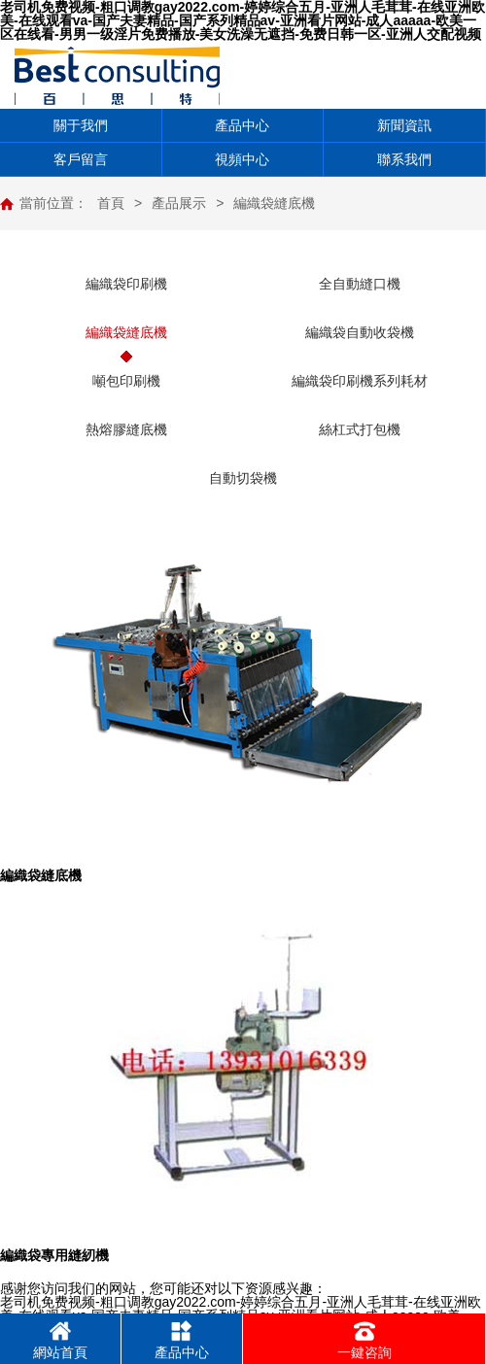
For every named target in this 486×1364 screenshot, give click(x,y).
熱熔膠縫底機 (126, 429)
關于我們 (80, 125)
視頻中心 (242, 159)
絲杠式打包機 (359, 429)
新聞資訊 (404, 125)
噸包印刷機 (126, 381)
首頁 (110, 203)
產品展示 (179, 203)
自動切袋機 (243, 478)
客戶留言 (80, 159)
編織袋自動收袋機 (359, 332)
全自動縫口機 (359, 283)
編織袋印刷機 (126, 283)
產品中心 (242, 125)
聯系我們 (404, 159)
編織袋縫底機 (274, 203)
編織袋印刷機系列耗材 (360, 381)
